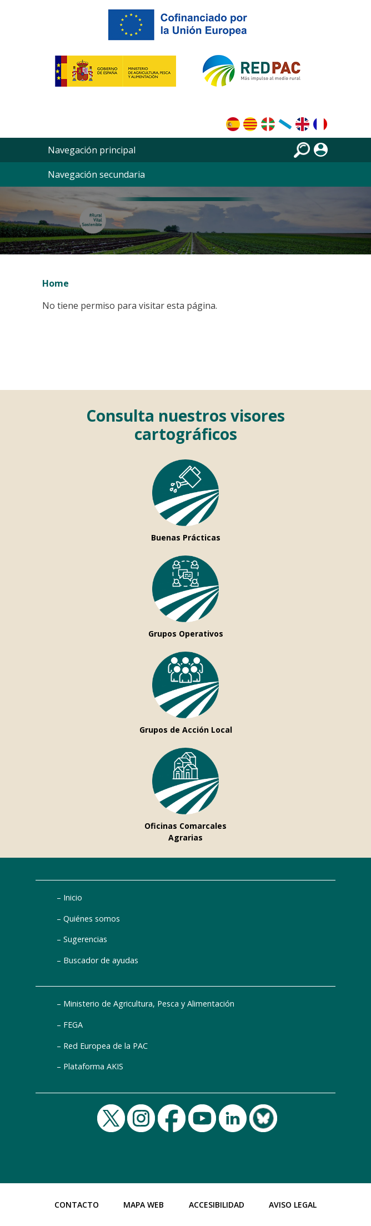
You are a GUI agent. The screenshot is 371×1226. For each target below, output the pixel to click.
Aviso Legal (293, 1204)
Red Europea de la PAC (105, 1045)
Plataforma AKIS (93, 1066)
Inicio (72, 897)
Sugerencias (85, 939)
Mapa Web (143, 1204)
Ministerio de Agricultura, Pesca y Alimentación (148, 1003)
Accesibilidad (216, 1204)
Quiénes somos (91, 918)
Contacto (76, 1204)
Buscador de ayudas (100, 960)
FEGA (73, 1024)
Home (55, 283)
